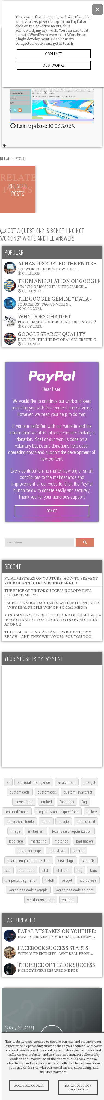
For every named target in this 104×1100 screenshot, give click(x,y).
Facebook (67, 801)
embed (46, 801)
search (78, 850)
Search (85, 542)
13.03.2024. (50, 338)
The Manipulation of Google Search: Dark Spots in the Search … (59, 283)
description (24, 801)
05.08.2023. (49, 320)
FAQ (84, 801)
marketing (39, 840)
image (15, 831)
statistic (62, 870)
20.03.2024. (47, 303)
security (88, 860)
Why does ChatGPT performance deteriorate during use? (57, 318)
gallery (92, 811)
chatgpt (89, 782)
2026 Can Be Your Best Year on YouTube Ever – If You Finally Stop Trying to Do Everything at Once (52, 619)
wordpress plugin (40, 899)
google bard (86, 821)
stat (45, 870)
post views (57, 850)
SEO (8, 870)
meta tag (61, 840)
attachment (67, 782)
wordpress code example (28, 889)
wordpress (88, 880)
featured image (17, 811)
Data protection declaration (78, 1087)
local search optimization (72, 831)
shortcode (26, 870)
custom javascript (78, 791)
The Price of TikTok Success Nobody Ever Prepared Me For (56, 966)
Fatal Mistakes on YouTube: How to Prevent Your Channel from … (57, 933)
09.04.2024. (51, 285)
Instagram (36, 831)
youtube (68, 899)
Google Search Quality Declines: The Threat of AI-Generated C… (58, 336)
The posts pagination (21, 880)
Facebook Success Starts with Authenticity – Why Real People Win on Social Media (52, 605)
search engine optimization (28, 860)
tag (79, 870)
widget (67, 880)
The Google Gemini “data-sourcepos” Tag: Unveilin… (54, 300)
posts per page (29, 850)
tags (93, 870)
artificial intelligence (33, 782)
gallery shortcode (20, 821)
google (63, 821)
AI (8, 782)
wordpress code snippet (74, 889)
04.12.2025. (49, 267)
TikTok (49, 880)
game (46, 821)
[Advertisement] (51, 716)
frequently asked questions (58, 811)
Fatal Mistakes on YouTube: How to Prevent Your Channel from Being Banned (51, 580)
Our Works (54, 65)
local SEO (16, 840)
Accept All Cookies (29, 1085)
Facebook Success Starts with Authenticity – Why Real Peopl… (55, 950)
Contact (53, 54)
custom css (47, 791)
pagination (84, 840)
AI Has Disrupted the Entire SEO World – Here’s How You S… (57, 265)
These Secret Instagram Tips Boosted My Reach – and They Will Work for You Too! (48, 634)
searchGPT (66, 860)
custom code (20, 791)
